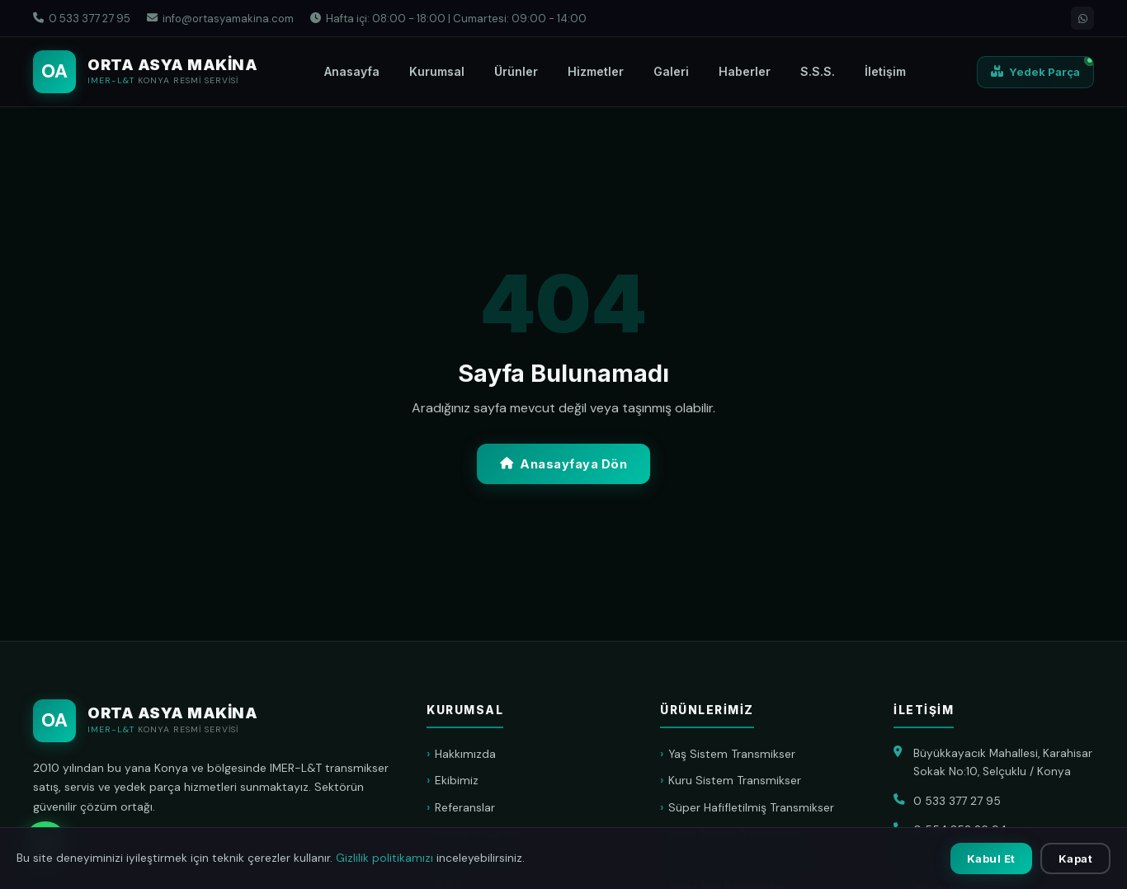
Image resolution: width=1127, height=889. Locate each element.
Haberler (745, 71)
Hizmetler (596, 71)
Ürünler (516, 71)
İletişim (885, 71)
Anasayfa (352, 71)
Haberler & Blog (477, 860)
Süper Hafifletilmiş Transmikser (751, 807)
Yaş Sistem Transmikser (731, 753)
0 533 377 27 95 (81, 19)
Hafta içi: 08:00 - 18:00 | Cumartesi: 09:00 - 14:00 (448, 19)
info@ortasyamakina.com (220, 19)
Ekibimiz (457, 780)
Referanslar (465, 807)
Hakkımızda (465, 753)
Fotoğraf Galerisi (480, 833)
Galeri (671, 71)
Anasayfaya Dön (564, 464)
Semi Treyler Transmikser (735, 833)
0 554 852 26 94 (960, 830)
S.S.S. (817, 71)
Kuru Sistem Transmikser (734, 780)
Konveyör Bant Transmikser (741, 860)
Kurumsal (436, 71)
